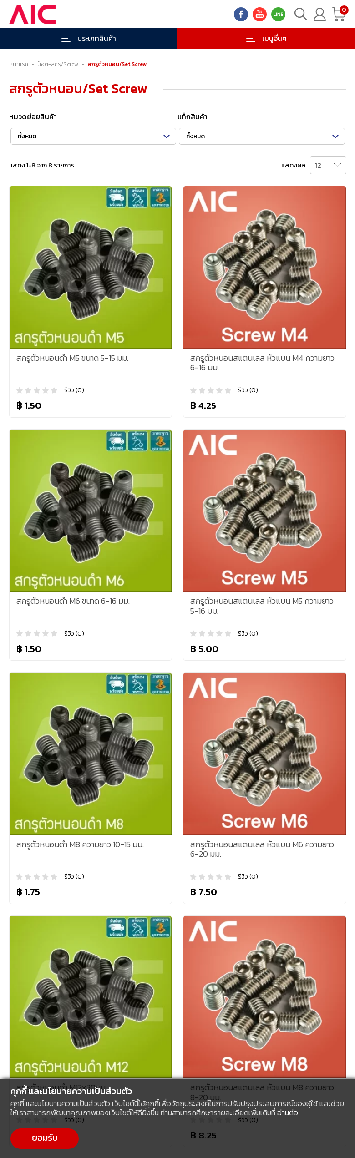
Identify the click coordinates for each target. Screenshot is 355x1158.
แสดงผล (293, 165)
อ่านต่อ (287, 1112)
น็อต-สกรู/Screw (57, 64)
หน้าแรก (18, 64)
